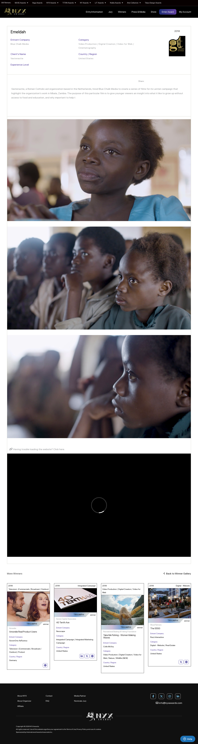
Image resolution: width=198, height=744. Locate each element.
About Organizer (24, 701)
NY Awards (85, 3)
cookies (98, 729)
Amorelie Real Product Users (23, 631)
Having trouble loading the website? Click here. (37, 449)
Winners (122, 11)
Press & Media (138, 11)
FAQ (47, 701)
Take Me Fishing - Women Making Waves (119, 636)
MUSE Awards (21, 3)
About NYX (22, 696)
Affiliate (20, 706)
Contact (49, 696)
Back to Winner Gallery (177, 573)
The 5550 (155, 628)
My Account (185, 11)
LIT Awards (100, 3)
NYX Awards (52, 3)
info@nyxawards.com (169, 702)
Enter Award (168, 11)
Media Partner (80, 696)
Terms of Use (71, 729)
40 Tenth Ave (62, 622)
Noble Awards (116, 3)
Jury (110, 11)
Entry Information (94, 11)
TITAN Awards (69, 3)
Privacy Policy (81, 729)
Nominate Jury (80, 701)
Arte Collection (134, 3)
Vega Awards (37, 3)
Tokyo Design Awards (153, 3)
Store (153, 11)
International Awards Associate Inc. (39, 732)
